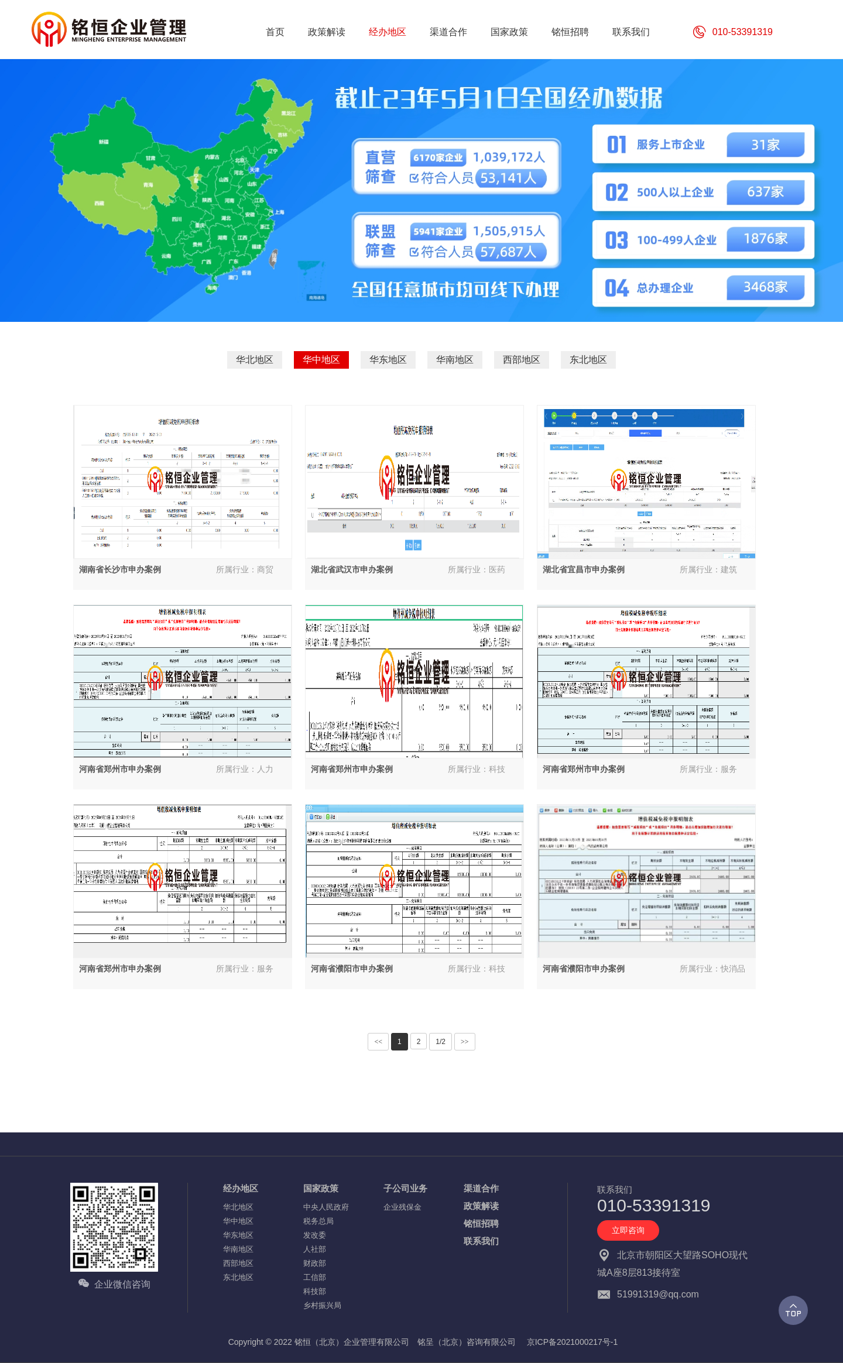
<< (378, 1042)
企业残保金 (402, 1207)
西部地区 (521, 360)
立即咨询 (628, 1230)
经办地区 (240, 1188)
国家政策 (320, 1188)
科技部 (314, 1291)
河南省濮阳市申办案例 (352, 968)
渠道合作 (481, 1188)
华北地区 (254, 360)
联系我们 (481, 1241)
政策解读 (481, 1206)
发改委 (314, 1235)
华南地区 (455, 360)
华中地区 (321, 360)
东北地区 (588, 360)
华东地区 (388, 360)
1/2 (441, 1042)
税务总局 (318, 1221)
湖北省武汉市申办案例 (352, 569)
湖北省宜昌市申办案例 (584, 569)
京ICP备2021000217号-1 (572, 1342)
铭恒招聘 (481, 1223)
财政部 (314, 1263)
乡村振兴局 (322, 1305)
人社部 (314, 1249)
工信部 (314, 1277)
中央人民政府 (326, 1207)
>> (465, 1042)
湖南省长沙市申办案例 (120, 569)
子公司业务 (405, 1188)
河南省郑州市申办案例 (120, 769)
